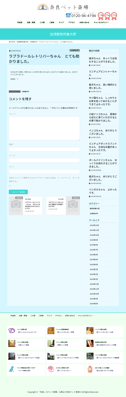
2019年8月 (94, 245)
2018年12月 (94, 284)
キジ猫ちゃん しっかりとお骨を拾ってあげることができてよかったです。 (103, 101)
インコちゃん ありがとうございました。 (103, 132)
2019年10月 (94, 235)
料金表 (13, 315)
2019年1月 (94, 279)
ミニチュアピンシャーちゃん (103, 73)
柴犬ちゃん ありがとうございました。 (103, 178)
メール (12, 155)
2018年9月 (94, 298)
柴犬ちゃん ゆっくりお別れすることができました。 (103, 60)
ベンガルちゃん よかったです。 (103, 191)
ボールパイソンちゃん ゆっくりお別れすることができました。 (103, 163)
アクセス (58, 315)
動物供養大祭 (95, 208)
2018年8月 (94, 303)
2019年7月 (94, 249)
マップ (49, 315)
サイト (11, 166)
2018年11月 (94, 289)
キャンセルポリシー (85, 315)
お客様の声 (74, 50)
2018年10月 (94, 294)
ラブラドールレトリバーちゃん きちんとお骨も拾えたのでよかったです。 (32, 205)
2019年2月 (94, 274)
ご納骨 (41, 315)
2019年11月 (94, 230)
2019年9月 (94, 240)
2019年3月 (94, 269)
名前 (11, 144)
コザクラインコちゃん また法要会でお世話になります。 (56, 204)
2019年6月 (94, 254)
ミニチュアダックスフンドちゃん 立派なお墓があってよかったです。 (103, 147)
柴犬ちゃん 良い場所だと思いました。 (103, 86)
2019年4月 (94, 264)
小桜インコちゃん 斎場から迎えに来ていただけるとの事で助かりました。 (103, 117)
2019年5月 (94, 259)
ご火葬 (32, 315)
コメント (12, 113)
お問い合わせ (70, 315)
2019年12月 (94, 225)
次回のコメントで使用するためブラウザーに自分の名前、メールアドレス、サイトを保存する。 (44, 179)
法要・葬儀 (23, 315)
